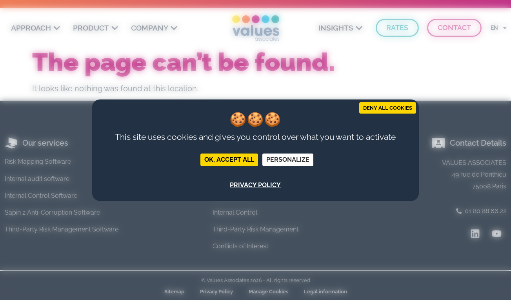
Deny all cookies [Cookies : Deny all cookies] (387, 108)
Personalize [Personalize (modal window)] (287, 159)
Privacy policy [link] (255, 185)
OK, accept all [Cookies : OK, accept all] (229, 159)
